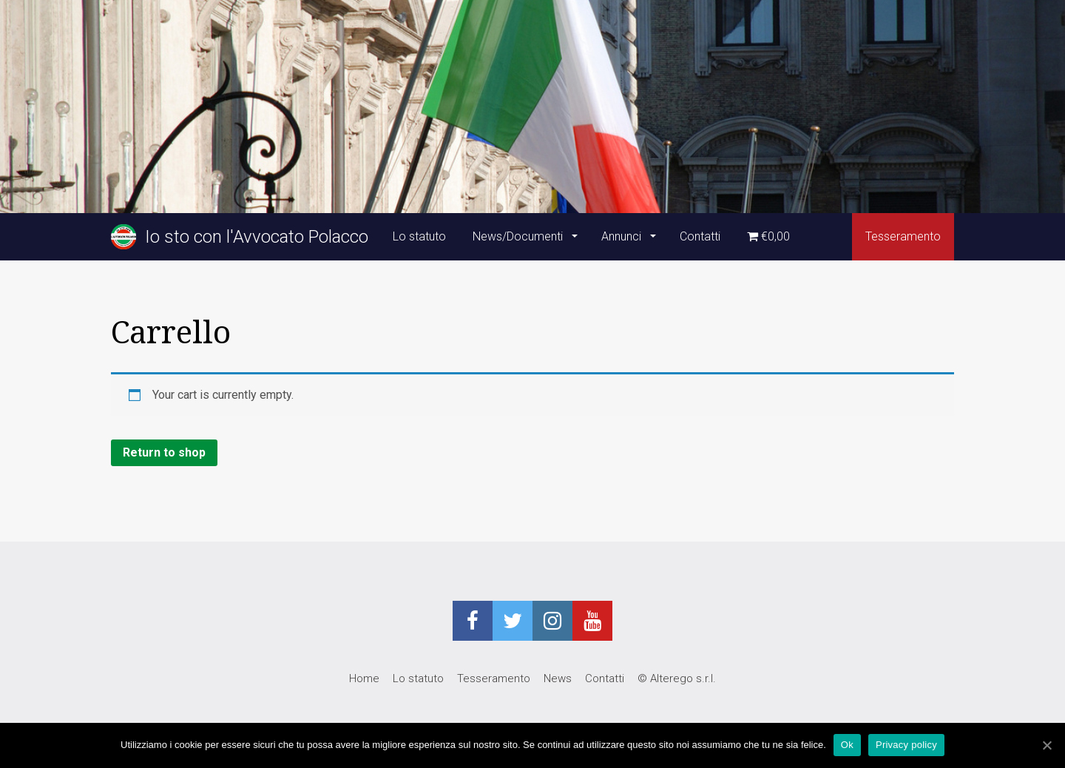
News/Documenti (519, 236)
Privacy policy (906, 744)
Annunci (622, 236)
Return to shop (164, 452)
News (558, 678)
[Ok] (1046, 745)
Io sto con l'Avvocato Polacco (239, 236)
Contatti (700, 236)
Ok (847, 744)
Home (364, 678)
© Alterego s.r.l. (677, 678)
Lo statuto (419, 236)
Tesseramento (903, 236)
